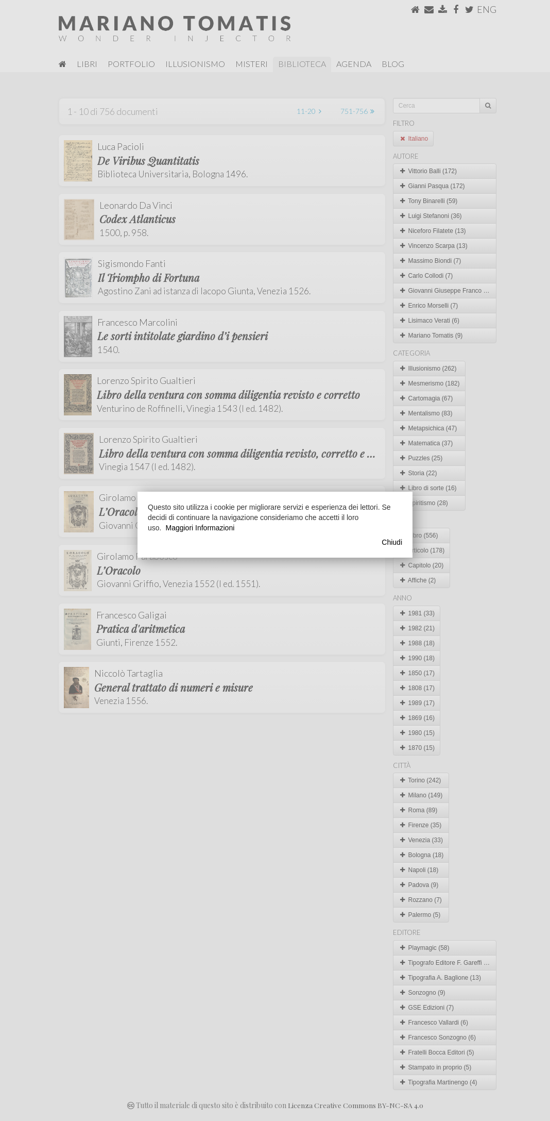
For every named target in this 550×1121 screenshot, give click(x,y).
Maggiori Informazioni (199, 528)
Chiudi (392, 542)
